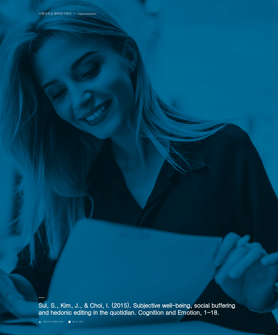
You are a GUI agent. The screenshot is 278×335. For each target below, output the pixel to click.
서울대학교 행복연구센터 (55, 13)
